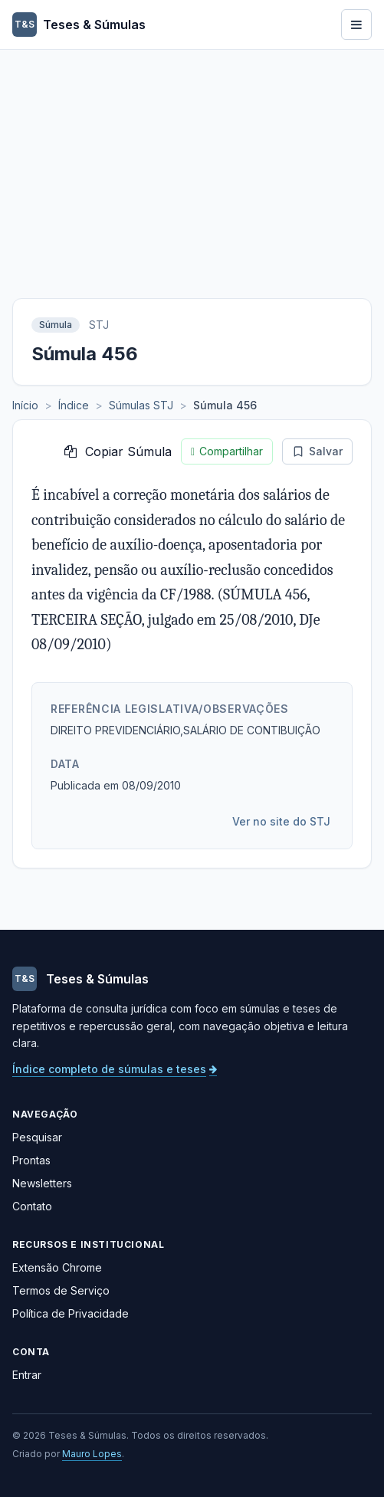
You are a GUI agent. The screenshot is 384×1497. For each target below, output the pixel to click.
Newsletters (42, 1183)
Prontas (31, 1160)
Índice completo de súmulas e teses (114, 1068)
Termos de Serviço (61, 1290)
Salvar (317, 451)
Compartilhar (227, 451)
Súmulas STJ (141, 405)
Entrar (26, 1374)
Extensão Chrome (57, 1267)
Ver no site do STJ (281, 821)
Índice (73, 405)
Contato (32, 1206)
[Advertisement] (192, 164)
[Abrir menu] (356, 24)
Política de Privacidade (70, 1313)
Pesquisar (37, 1137)
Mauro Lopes (92, 1453)
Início (25, 405)
